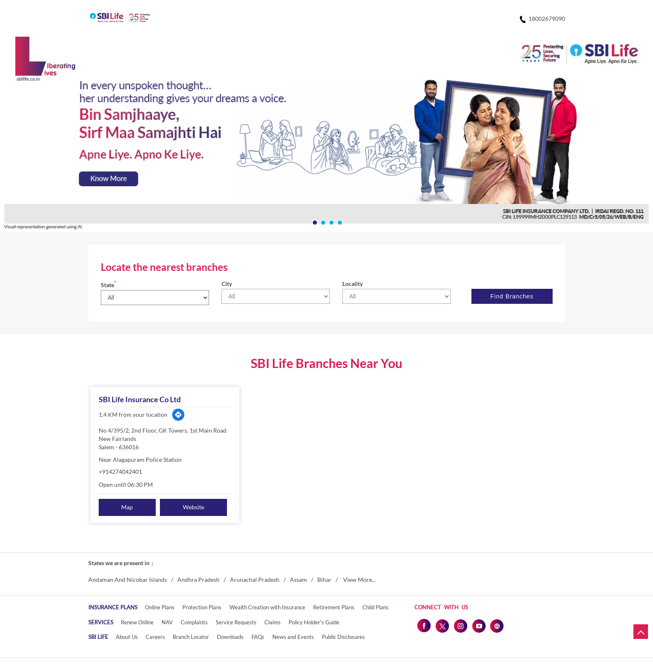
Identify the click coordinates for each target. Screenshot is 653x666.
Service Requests (236, 622)
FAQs (258, 636)
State (108, 284)
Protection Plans (202, 607)
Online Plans (159, 607)
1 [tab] (314, 222)
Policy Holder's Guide (314, 622)
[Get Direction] (178, 414)
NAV (167, 622)
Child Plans (375, 607)
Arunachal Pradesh (254, 579)
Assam (298, 579)
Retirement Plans (333, 607)
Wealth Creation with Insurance (267, 607)
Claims (272, 622)
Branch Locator (191, 636)
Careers (155, 636)
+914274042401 (120, 471)
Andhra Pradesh (198, 579)
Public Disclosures (343, 636)
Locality (352, 283)
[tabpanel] (326, 134)
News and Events (293, 636)
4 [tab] (339, 222)
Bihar (324, 579)
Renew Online (137, 622)
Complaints (194, 622)
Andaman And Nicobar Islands (127, 579)
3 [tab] (331, 222)
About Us (127, 636)
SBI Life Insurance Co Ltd (140, 399)
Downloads (230, 636)
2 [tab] (322, 222)
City (227, 283)
